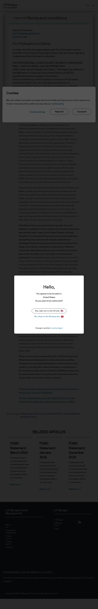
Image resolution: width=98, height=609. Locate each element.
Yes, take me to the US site (49, 311)
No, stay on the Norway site (49, 317)
